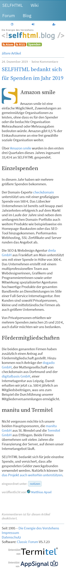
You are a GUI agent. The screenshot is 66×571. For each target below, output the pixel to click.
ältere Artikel (11, 53)
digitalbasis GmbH (16, 376)
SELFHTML (12, 5)
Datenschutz (11, 537)
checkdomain (43, 192)
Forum (8, 15)
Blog (27, 15)
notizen (35, 484)
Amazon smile (20, 148)
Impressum (10, 532)
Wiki (35, 5)
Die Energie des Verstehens (38, 528)
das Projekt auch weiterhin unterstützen (32, 475)
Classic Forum (27, 542)
